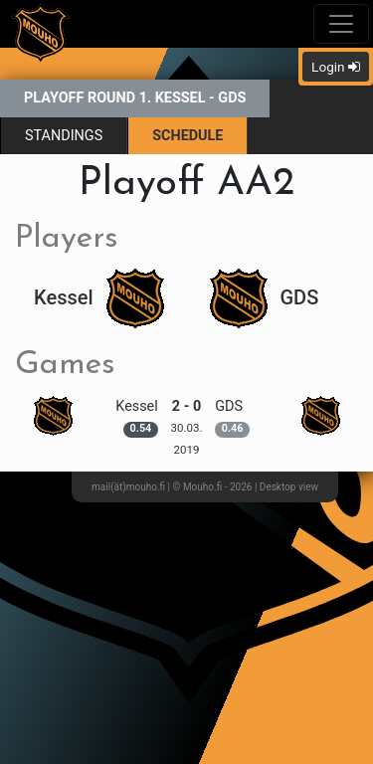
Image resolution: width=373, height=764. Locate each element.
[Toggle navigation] (341, 24)
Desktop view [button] (289, 486)
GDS (264, 297)
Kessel (98, 297)
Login (335, 67)
